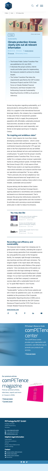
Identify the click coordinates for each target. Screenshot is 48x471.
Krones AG (11, 53)
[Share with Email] (41, 313)
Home (12, 13)
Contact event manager (12, 455)
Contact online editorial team (13, 452)
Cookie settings (9, 446)
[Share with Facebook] (8, 313)
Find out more (30, 354)
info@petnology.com (11, 434)
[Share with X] (16, 313)
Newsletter (8, 457)
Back (11, 35)
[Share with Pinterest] (25, 313)
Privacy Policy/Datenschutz (12, 444)
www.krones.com (13, 310)
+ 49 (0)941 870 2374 (12, 430)
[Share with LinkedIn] (33, 313)
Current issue (7, 401)
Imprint (7, 443)
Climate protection (29, 50)
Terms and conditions (10, 441)
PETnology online (20, 13)
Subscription (8, 439)
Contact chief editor (11, 453)
